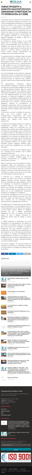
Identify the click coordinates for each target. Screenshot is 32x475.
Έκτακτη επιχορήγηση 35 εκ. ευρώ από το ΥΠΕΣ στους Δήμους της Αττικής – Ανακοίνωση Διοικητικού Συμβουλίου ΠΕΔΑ (18, 362)
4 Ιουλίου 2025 (10, 357)
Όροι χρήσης (4, 469)
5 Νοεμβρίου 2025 (11, 281)
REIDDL (3, 472)
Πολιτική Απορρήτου (13, 469)
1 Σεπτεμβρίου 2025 (11, 322)
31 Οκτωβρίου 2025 (11, 288)
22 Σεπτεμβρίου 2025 (11, 314)
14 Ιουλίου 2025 (10, 350)
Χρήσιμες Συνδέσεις (5, 411)
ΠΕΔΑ (2, 413)
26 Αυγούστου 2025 (11, 328)
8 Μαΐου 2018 (4, 17)
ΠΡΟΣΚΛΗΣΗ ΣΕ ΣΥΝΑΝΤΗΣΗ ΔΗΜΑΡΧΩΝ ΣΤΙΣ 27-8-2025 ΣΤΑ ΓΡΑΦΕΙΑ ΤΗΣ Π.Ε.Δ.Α (19, 326)
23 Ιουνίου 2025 (10, 364)
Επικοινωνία (4, 409)
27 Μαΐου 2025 (10, 374)
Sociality (24, 470)
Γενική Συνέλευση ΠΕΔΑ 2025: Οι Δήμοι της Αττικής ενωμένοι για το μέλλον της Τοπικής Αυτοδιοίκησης (19, 286)
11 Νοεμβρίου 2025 (6, 274)
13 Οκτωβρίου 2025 (11, 308)
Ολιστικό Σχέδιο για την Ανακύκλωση (16, 291)
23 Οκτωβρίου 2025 (11, 293)
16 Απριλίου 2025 (10, 379)
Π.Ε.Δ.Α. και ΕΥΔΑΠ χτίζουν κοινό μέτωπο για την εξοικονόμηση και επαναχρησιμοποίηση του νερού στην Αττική (19, 355)
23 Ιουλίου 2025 (10, 337)
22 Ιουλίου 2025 (10, 344)
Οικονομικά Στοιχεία (6, 415)
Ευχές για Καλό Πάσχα (12, 377)
